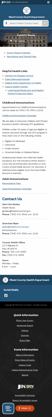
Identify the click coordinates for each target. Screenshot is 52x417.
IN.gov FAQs (25, 340)
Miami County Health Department (27, 17)
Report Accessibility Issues (25, 400)
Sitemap (25, 335)
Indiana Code (25, 365)
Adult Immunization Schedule (16, 188)
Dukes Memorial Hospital (17, 79)
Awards (25, 375)
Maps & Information (25, 355)
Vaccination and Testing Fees (21, 56)
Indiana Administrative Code (25, 370)
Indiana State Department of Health (23, 82)
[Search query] (25, 23)
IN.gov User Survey (24, 320)
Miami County (19, 41)
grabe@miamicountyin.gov (15, 226)
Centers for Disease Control (19, 75)
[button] (49, 2)
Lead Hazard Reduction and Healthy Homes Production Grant (26, 92)
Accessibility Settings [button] (25, 395)
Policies (24, 330)
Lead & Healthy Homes (16, 86)
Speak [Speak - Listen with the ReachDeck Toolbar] (24, 408)
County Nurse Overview (18, 52)
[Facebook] (5, 295)
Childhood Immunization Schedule (19, 115)
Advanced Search (25, 325)
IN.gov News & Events (25, 360)
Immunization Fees (11, 183)
